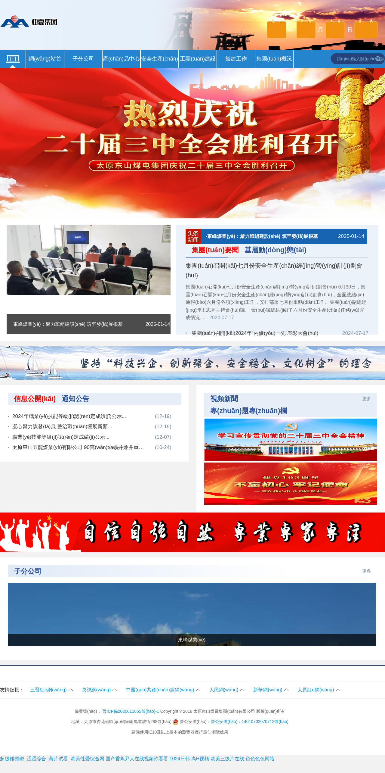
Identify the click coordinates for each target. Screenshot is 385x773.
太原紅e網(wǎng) (315, 689)
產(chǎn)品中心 (121, 59)
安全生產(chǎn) (159, 59)
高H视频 (200, 758)
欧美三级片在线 (227, 758)
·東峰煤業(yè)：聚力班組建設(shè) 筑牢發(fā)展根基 (285, 236)
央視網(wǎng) (96, 689)
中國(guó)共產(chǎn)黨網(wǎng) (160, 689)
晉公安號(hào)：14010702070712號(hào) (249, 721)
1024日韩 (180, 758)
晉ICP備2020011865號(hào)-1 (130, 711)
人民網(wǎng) (224, 689)
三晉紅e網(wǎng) (48, 689)
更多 (366, 398)
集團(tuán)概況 (274, 59)
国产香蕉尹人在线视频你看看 (137, 758)
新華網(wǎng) (267, 689)
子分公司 (83, 59)
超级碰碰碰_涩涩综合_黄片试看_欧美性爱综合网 (52, 758)
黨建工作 (236, 59)
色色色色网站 (259, 758)
